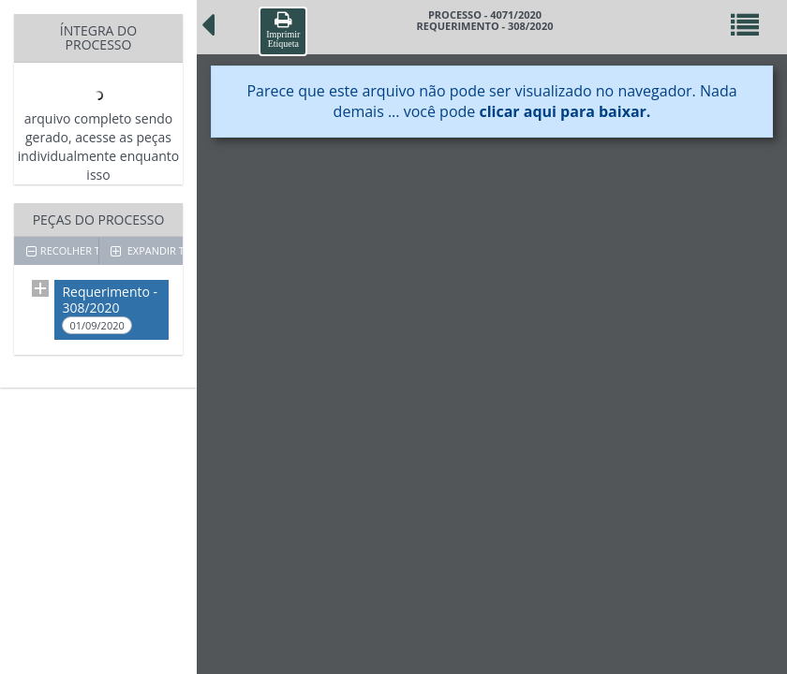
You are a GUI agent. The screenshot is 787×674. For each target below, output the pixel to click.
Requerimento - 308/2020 (109, 308)
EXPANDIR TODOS (147, 250)
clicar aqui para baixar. (564, 111)
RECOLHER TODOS (62, 250)
